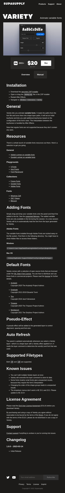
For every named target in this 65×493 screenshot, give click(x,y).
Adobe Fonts (15, 186)
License (36, 484)
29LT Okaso (15, 198)
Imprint (43, 484)
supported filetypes (33, 216)
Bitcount (14, 201)
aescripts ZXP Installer (29, 92)
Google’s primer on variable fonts (23, 157)
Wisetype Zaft (16, 196)
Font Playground (17, 172)
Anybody (14, 283)
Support (51, 4)
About (59, 4)
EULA (41, 415)
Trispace (14, 303)
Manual (40, 75)
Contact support (12, 433)
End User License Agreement (30, 406)
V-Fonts (13, 167)
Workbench (15, 310)
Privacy (21, 484)
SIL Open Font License (22, 274)
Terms (28, 484)
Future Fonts (15, 181)
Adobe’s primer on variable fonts (23, 155)
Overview (25, 75)
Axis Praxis (15, 169)
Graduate (14, 290)
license (47, 276)
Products (42, 4)
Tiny (12, 296)
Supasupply (14, 3)
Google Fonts (16, 184)
